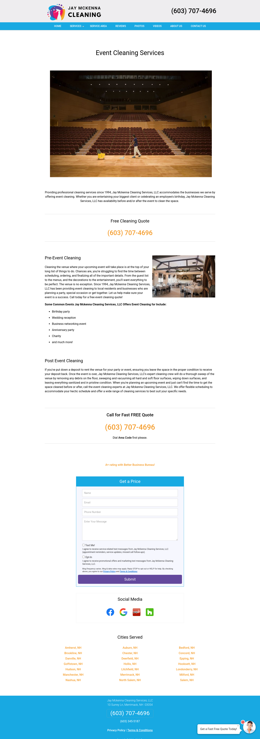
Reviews (120, 26)
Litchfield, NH (130, 656)
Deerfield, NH (130, 646)
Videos (157, 26)
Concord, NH (187, 640)
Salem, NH (186, 667)
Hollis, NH (130, 651)
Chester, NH (130, 640)
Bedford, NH (187, 635)
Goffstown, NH (73, 651)
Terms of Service (156, 731)
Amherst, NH (73, 635)
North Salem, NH (130, 667)
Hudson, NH (73, 656)
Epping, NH (187, 646)
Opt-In (88, 544)
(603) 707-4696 (193, 11)
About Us (176, 26)
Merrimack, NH (130, 662)
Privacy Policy (109, 559)
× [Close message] (238, 725)
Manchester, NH (73, 662)
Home (57, 26)
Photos (139, 26)
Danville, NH (73, 646)
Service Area (98, 26)
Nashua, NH (73, 667)
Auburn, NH (130, 635)
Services (77, 27)
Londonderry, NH (187, 656)
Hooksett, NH (186, 651)
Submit (130, 567)
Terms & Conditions (128, 559)
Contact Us (198, 26)
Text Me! (90, 532)
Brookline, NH (73, 640)
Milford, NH (186, 662)
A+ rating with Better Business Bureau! (130, 452)
